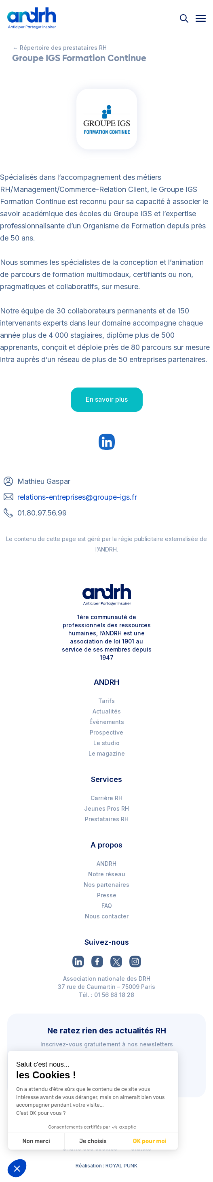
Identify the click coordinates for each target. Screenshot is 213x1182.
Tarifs (106, 700)
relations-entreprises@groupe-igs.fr (77, 497)
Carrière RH (106, 797)
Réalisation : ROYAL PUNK (106, 1166)
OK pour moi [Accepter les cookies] (150, 1141)
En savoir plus (107, 399)
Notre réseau (106, 874)
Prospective (106, 732)
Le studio (106, 742)
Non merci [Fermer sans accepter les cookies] (36, 1141)
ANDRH (106, 863)
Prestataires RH (107, 819)
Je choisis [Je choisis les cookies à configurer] (93, 1141)
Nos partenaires (106, 884)
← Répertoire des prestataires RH (60, 47)
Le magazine (107, 753)
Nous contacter (107, 916)
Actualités (107, 711)
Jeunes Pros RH (106, 808)
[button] (17, 1168)
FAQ (106, 905)
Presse (106, 895)
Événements (106, 721)
